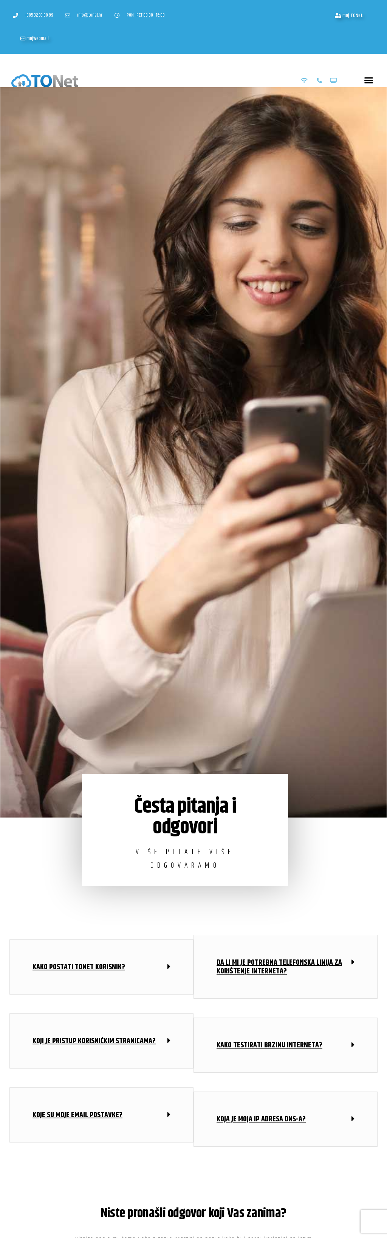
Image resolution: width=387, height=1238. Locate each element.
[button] (369, 80)
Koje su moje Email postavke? (77, 1115)
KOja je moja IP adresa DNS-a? (261, 1119)
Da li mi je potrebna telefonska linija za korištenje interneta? (279, 966)
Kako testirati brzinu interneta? (269, 1045)
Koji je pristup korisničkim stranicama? (94, 1041)
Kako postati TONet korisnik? (79, 967)
